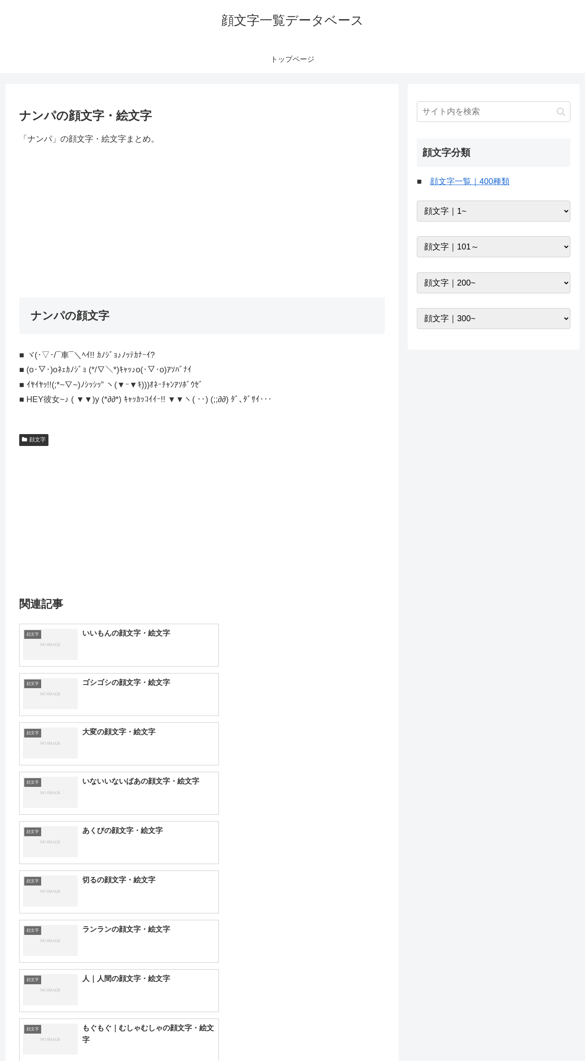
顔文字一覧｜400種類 (470, 181)
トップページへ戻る (468, 1032)
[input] (493, 111)
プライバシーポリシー (539, 1032)
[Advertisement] (202, 222)
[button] (561, 111)
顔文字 (34, 439)
